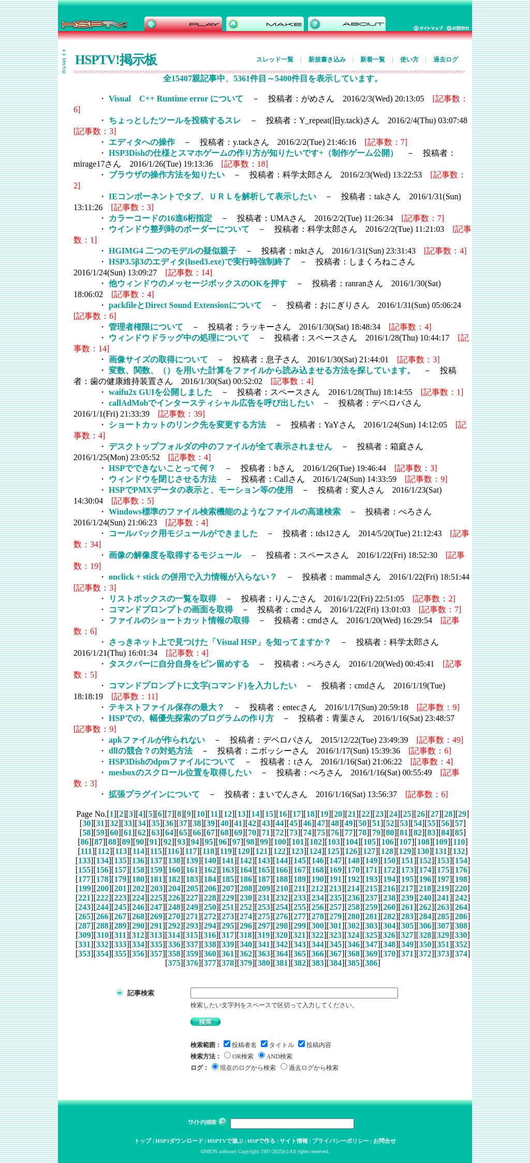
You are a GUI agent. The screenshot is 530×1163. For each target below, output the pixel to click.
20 (338, 813)
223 (120, 897)
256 (318, 907)
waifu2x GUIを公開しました (160, 392)
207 (228, 888)
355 (120, 953)
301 (335, 925)
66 (197, 832)
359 (192, 953)
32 (114, 823)
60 (114, 832)
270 (174, 916)
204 (174, 888)
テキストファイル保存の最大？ (167, 707)
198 (461, 879)
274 (246, 916)
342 (281, 944)
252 (246, 907)
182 (174, 879)
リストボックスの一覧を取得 (162, 598)
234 (318, 897)
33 (128, 823)
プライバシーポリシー (340, 1141)
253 (264, 907)
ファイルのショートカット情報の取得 (179, 620)
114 (138, 851)
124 (315, 851)
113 (121, 851)
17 (296, 813)
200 (102, 888)
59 (100, 832)
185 (228, 879)
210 (282, 888)
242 (461, 897)
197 (443, 879)
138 (174, 860)
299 (299, 925)
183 (192, 879)
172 (389, 869)
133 (84, 860)
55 (432, 823)
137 (156, 860)
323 (335, 935)
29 (462, 813)
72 (279, 832)
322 (317, 935)
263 (443, 907)
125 (333, 851)
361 (228, 953)
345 (335, 944)
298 (281, 925)
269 (156, 916)
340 (246, 944)
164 (246, 869)
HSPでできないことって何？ (162, 468)
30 (86, 823)
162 (210, 869)
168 (318, 869)
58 (86, 832)
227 (192, 897)
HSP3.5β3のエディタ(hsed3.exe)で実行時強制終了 (200, 261)
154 (461, 860)
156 (102, 869)
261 (407, 907)
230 (246, 897)
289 (120, 925)
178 (102, 879)
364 (281, 953)
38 (197, 823)
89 (126, 841)
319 (263, 935)
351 (443, 944)
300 (318, 925)
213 (335, 888)
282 (389, 916)
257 (335, 907)
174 (425, 869)
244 (102, 907)
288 (102, 925)
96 (222, 841)
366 (318, 953)
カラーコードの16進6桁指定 (160, 218)
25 (407, 813)
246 (138, 907)
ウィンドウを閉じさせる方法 (162, 479)
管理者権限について (146, 326)
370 (389, 953)
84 (445, 832)
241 (443, 897)
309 (85, 935)
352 (461, 944)
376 (192, 963)
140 (210, 860)
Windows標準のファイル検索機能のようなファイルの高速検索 (225, 511)
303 (371, 925)
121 (261, 851)
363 (264, 953)
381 (281, 963)
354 (102, 953)
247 (156, 907)
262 (425, 907)
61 (128, 832)
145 (299, 860)
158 (138, 869)
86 (85, 841)
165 (264, 869)
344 (318, 944)
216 (389, 888)
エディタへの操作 (142, 142)
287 (84, 925)
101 (297, 841)
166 (281, 869)
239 (407, 897)
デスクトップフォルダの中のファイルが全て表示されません (220, 446)
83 (432, 832)
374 (461, 953)
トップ (142, 1141)
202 (138, 888)
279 (335, 916)
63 (155, 832)
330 (460, 935)
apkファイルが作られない (157, 739)
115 (156, 851)
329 (443, 935)
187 (264, 879)
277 (299, 916)
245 (120, 907)
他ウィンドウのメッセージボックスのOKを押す (198, 283)
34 (142, 823)
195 (407, 879)
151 (407, 860)
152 (425, 860)
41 (238, 823)
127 (369, 851)
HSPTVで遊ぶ (226, 1141)
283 (407, 916)
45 (293, 823)
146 (318, 860)
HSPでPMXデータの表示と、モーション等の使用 (201, 489)
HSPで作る (261, 1141)
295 (228, 925)
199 (85, 888)
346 (353, 944)
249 (192, 907)
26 (421, 813)
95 (208, 841)
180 (138, 879)
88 (112, 841)
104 (351, 841)
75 (321, 832)
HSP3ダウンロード (179, 1141)
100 (280, 841)
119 (226, 851)
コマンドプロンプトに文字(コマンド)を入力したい (203, 685)
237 (371, 897)
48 (335, 823)
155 (84, 869)
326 (389, 935)
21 (352, 813)
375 (174, 963)
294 (210, 925)
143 (264, 860)
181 (156, 879)
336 (174, 944)
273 (228, 916)
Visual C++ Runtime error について (176, 98)
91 (154, 841)
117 (191, 851)
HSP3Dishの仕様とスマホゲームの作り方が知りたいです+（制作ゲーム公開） (253, 153)
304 (389, 925)
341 (264, 944)
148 (353, 860)
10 (200, 813)
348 (389, 944)
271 (192, 916)
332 (102, 944)
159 (156, 869)
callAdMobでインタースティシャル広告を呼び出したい (211, 403)
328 (425, 935)
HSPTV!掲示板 (116, 60)
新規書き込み (327, 59)
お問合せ (384, 1141)
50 (362, 823)
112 (103, 851)
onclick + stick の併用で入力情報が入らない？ (193, 576)
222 (102, 897)
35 (155, 823)
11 (214, 813)
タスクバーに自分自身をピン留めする (179, 663)
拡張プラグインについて (154, 794)
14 (255, 813)
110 (459, 841)
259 (371, 907)
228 (210, 897)
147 (335, 860)
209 (264, 888)
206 (210, 888)
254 (281, 907)
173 (407, 869)
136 (138, 860)
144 (281, 860)
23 (379, 813)
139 (192, 860)
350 (425, 944)
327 (407, 935)
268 (138, 916)
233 (299, 897)
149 (371, 860)
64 (169, 832)
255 (299, 907)
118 (208, 851)
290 (138, 925)
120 (244, 851)
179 (120, 879)
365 (299, 953)
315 (192, 935)
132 (459, 851)
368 (353, 953)
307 (443, 925)
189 (299, 879)
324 (353, 935)
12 (228, 813)
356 (138, 953)
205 (192, 888)
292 (174, 925)
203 (156, 888)
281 (371, 916)
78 (362, 832)
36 (169, 823)
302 (353, 925)
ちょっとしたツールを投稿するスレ (175, 120)
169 (335, 869)
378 (228, 963)
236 (353, 897)
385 (353, 963)
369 (371, 953)
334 (138, 944)
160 (174, 869)
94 (195, 841)
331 (84, 944)
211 (299, 888)
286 (461, 916)
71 (266, 832)
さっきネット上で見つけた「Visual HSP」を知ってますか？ (220, 642)
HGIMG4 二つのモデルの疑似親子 (173, 250)
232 (281, 897)
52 (390, 823)
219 (443, 888)
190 (318, 879)
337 (192, 944)
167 (299, 869)
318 (246, 935)
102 (316, 841)
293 (192, 925)
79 (376, 832)
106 (387, 841)
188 (281, 879)
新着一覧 (372, 59)
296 (246, 925)
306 (425, 925)
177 (84, 879)
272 (210, 916)
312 (138, 935)
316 (209, 935)
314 (174, 935)
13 (242, 813)
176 (461, 869)
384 (335, 963)
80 (390, 832)
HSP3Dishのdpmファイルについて (172, 761)
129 (405, 851)
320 (281, 935)
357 (156, 953)
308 (461, 925)
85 (459, 832)
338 (210, 944)
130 (423, 851)
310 (102, 935)
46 (307, 823)
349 (407, 944)
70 (252, 832)
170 (353, 869)
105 (369, 841)
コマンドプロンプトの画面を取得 (171, 609)
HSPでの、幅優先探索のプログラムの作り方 (191, 718)
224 (138, 897)
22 (365, 813)
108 (423, 841)
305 (407, 925)
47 (321, 823)
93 (181, 841)
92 (168, 841)
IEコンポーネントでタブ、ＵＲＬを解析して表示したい (212, 196)
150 (389, 860)
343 (299, 944)
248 (174, 907)
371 (407, 953)
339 (228, 944)
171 (371, 869)
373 (443, 953)
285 (443, 916)
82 (418, 832)
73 (293, 832)
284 (425, 916)
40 (224, 823)
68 (224, 832)
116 (174, 851)
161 (192, 869)
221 (84, 897)
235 (335, 897)
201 (120, 888)
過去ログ (445, 59)
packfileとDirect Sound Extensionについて (185, 305)
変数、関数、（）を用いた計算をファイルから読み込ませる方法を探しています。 (262, 370)
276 (281, 916)
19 (324, 813)
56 (445, 823)
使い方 (409, 59)
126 (351, 851)
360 (210, 953)
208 (246, 888)
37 (183, 823)
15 (269, 813)
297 (264, 925)
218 (425, 888)
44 (279, 823)
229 (228, 897)
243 (84, 907)
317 (228, 935)
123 (297, 851)
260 (389, 907)
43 (266, 823)
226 (174, 897)
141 (228, 860)
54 (418, 823)
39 (211, 823)
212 (317, 888)
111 (86, 851)
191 (335, 879)
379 (246, 963)
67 (211, 832)
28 (448, 813)
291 (156, 925)
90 (140, 841)
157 (120, 869)
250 (210, 907)
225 (156, 897)
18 (310, 813)
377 (210, 963)
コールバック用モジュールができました (183, 533)
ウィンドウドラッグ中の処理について (179, 337)
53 (404, 823)
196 (425, 879)
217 (407, 888)
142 (246, 860)
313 (156, 935)
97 (236, 841)
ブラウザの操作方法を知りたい (167, 174)
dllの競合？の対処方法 (151, 750)
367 (335, 953)
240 (425, 897)
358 (174, 953)
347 (371, 944)
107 (405, 841)
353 (84, 953)
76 (335, 832)
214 (353, 888)
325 (371, 935)
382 (299, 963)
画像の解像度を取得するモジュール (175, 555)
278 (318, 916)
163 (228, 869)
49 (349, 823)
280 (353, 916)
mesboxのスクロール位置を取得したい (180, 772)
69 (238, 832)
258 (353, 907)
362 (246, 953)
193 (371, 879)
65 (183, 832)
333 (120, 944)
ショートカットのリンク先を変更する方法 (187, 424)
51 (376, 823)
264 (461, 907)
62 (142, 832)
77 (349, 832)
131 (441, 851)
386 (371, 963)
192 (353, 879)
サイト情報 (293, 1141)
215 (371, 888)
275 (264, 916)
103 (334, 841)
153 (443, 860)
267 (120, 916)
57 (459, 823)
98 (250, 841)
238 (389, 897)
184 (210, 879)
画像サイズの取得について (158, 359)
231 (264, 897)
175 (443, 869)
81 (404, 832)
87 (98, 841)
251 (228, 907)
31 (100, 823)
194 (389, 879)
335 (156, 944)
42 (252, 823)
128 (387, 851)
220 (460, 888)
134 (102, 860)
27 (435, 813)
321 (299, 935)
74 (307, 832)
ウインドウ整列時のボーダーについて (179, 229)
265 (84, 916)
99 (264, 841)
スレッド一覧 (274, 59)
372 (425, 953)
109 (441, 841)
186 (246, 879)
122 (279, 851)
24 (393, 813)
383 (318, 963)
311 (120, 935)
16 (283, 813)
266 (102, 916)
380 (264, 963)
